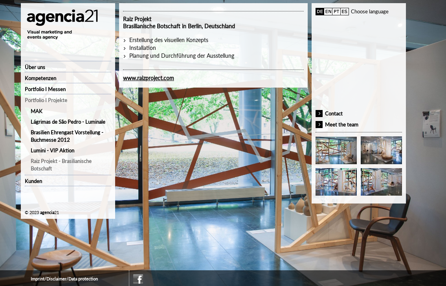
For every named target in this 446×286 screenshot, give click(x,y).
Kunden (33, 181)
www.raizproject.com (148, 78)
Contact (334, 113)
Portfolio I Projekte (46, 100)
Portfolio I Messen (45, 89)
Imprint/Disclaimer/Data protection (64, 278)
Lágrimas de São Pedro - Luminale (68, 122)
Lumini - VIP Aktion (52, 150)
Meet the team (341, 124)
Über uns (35, 67)
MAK (36, 111)
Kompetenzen (40, 78)
